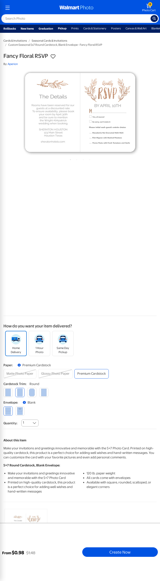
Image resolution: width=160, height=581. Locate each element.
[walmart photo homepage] (76, 7)
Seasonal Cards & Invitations (49, 40)
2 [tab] (76, 159)
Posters (116, 28)
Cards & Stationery (94, 28)
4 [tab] (89, 159)
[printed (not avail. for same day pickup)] (20, 411)
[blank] (8, 411)
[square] (8, 392)
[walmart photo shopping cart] (149, 7)
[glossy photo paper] (55, 373)
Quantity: (10, 423)
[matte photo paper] (19, 373)
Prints (75, 28)
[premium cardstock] (91, 373)
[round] (20, 392)
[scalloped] (43, 392)
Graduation (46, 28)
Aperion (13, 64)
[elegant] (31, 392)
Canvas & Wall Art (136, 28)
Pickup (62, 28)
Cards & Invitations (15, 40)
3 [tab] (82, 159)
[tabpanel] (80, 112)
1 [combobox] (23, 423)
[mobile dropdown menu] (7, 7)
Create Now (119, 552)
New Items (27, 28)
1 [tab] (69, 159)
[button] (53, 56)
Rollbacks (9, 28)
